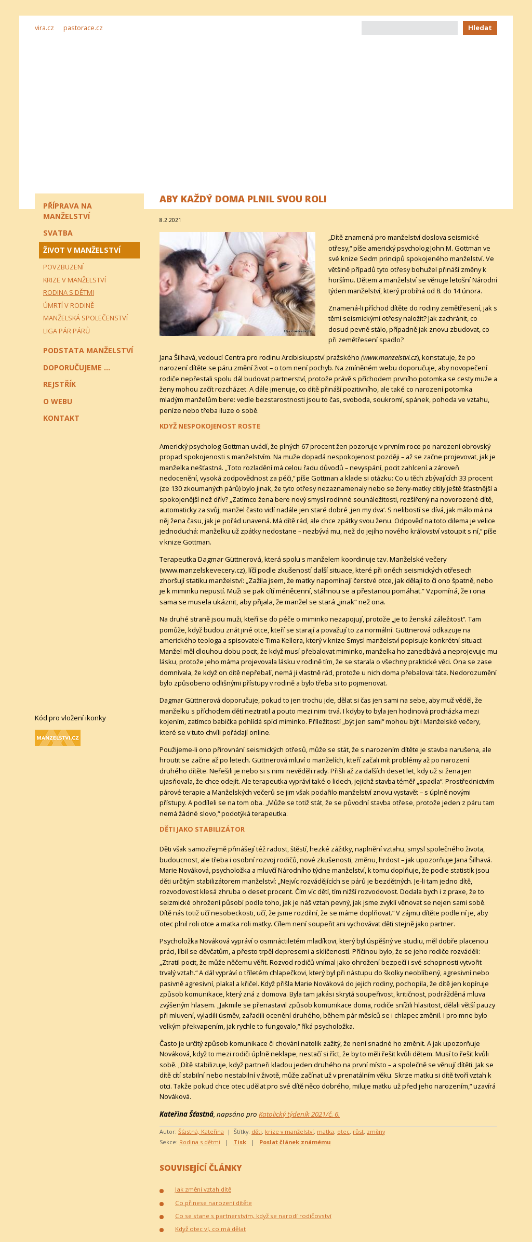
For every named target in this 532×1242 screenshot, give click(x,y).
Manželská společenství (85, 317)
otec (343, 1131)
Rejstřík (59, 384)
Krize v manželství (74, 279)
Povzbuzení (63, 266)
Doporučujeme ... (76, 367)
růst (358, 1131)
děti (256, 1131)
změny (376, 1131)
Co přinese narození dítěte (213, 1203)
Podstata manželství (88, 350)
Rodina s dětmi (199, 1142)
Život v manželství (82, 250)
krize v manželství (289, 1131)
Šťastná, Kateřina (201, 1131)
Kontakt (61, 418)
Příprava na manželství (67, 211)
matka (325, 1131)
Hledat (480, 27)
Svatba (58, 233)
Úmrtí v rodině (68, 305)
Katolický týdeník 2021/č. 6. (299, 1114)
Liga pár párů (66, 330)
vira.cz (44, 27)
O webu (57, 401)
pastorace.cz (83, 27)
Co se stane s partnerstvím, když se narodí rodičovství (253, 1216)
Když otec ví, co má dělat (210, 1229)
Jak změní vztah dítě (203, 1189)
